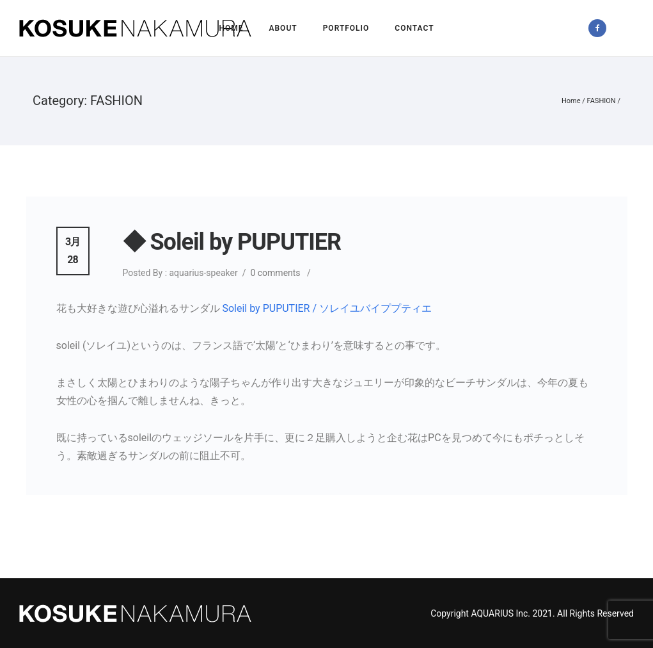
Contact (414, 28)
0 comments (275, 273)
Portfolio (346, 28)
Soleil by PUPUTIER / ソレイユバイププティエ (327, 308)
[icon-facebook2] (600, 28)
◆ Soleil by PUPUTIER (232, 242)
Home (231, 28)
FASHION (601, 101)
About (283, 28)
